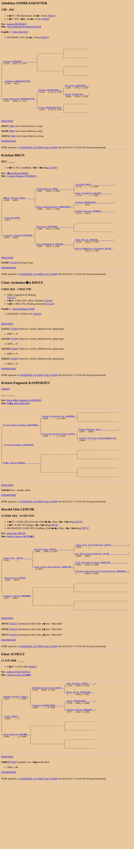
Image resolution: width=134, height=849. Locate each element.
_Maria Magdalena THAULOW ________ (54, 269)
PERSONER (7, 134)
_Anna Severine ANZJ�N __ (16, 797)
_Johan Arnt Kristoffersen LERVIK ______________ (101, 585)
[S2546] (14, 355)
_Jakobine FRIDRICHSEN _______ (47, 763)
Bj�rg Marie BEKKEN (18, 430)
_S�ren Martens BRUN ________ (19, 214)
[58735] (78, 561)
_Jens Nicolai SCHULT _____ (80, 737)
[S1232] (14, 289)
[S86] (12, 139)
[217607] (53, 181)
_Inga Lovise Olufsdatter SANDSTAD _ (53, 611)
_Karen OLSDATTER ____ (76, 104)
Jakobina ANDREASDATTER (18, 88)
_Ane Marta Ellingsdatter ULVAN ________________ (101, 595)
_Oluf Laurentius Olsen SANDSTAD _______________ (101, 606)
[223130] (50, 330)
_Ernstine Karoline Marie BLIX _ (59, 465)
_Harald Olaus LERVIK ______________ (53, 590)
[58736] (54, 565)
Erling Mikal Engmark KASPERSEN (23, 427)
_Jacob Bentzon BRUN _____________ (54, 203)
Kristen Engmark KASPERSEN (19, 478)
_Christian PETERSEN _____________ (54, 248)
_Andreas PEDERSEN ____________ (19, 64)
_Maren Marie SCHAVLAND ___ (80, 747)
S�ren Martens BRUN (17, 187)
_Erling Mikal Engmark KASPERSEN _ (21, 454)
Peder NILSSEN (20, 32)
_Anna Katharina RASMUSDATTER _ (19, 109)
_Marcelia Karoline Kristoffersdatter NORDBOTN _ (101, 617)
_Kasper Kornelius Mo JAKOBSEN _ (59, 444)
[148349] (5, 416)
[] (5, 139)
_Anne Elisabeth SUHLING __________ (93, 209)
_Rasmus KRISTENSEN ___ (50, 98)
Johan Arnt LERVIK (15, 573)
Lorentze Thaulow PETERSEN (22, 189)
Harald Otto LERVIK (15, 624)
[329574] (44, 37)
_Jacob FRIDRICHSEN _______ (80, 758)
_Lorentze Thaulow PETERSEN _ (18, 259)
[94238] (45, 19)
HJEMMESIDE (8, 154)
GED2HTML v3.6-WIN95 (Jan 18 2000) (39, 161)
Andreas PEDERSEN (16, 24)
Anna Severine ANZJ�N (19, 728)
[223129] (48, 327)
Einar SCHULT (12, 776)
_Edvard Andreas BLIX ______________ (98, 460)
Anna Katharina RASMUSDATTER (24, 26)
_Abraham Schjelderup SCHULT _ (47, 742)
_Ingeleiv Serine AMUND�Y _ (17, 646)
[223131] (11, 324)
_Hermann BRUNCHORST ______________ (93, 219)
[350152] (37, 340)
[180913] (32, 720)
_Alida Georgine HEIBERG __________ (93, 230)
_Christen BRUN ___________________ (93, 198)
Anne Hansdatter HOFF (23, 335)
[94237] (51, 15)
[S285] (13, 828)
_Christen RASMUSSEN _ (76, 93)
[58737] (85, 568)
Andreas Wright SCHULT (18, 725)
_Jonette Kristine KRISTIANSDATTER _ (98, 470)
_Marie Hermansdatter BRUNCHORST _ (54, 224)
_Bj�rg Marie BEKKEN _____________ (21, 499)
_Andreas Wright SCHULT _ (16, 752)
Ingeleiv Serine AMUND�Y (21, 576)
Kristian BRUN (13, 238)
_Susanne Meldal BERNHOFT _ (80, 768)
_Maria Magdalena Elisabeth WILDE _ (93, 274)
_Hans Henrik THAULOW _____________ (93, 264)
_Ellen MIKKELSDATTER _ (50, 119)
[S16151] (13, 677)
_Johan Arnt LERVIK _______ (17, 601)
